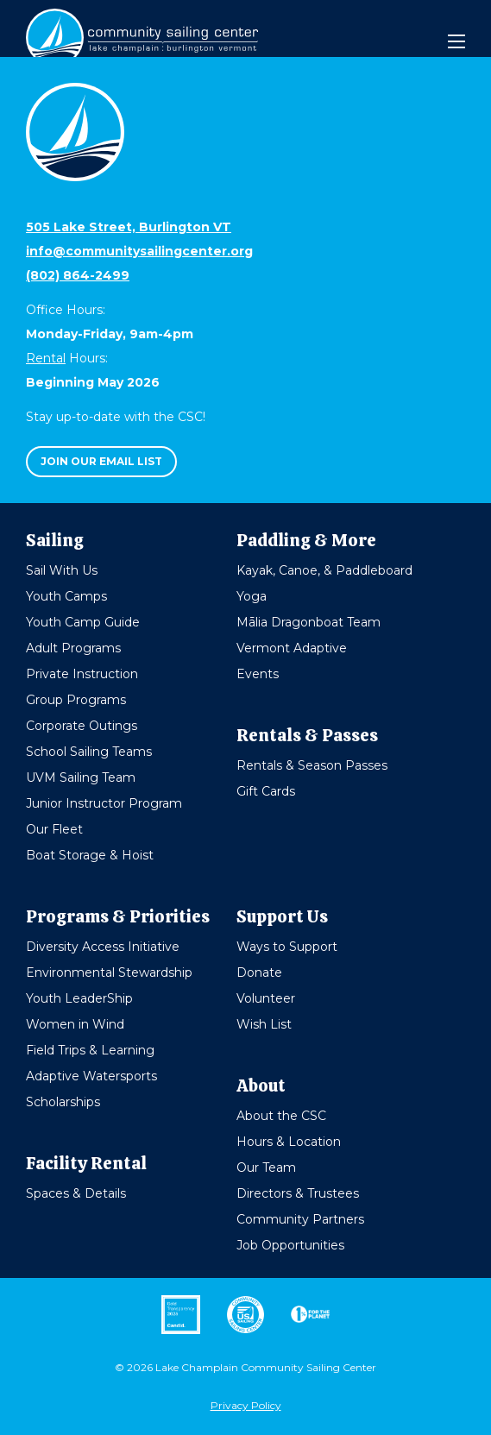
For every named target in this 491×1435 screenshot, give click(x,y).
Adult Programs (73, 648)
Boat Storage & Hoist (90, 855)
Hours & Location (288, 1141)
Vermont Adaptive (291, 648)
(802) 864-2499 (77, 275)
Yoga (251, 596)
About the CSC (281, 1115)
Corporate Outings (81, 725)
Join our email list (101, 461)
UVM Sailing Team (80, 777)
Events (257, 674)
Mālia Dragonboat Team (308, 622)
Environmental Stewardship (109, 972)
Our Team (266, 1167)
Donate (259, 972)
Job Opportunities (290, 1245)
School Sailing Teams (89, 751)
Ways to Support (286, 946)
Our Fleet (54, 829)
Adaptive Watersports (91, 1076)
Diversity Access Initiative (102, 946)
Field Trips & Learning (90, 1050)
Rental (46, 358)
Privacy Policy (246, 1405)
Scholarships (63, 1102)
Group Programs (76, 700)
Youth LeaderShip (79, 998)
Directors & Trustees (297, 1193)
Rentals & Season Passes (311, 765)
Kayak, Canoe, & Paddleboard (324, 570)
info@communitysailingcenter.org (139, 251)
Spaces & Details (76, 1193)
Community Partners (300, 1219)
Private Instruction (82, 674)
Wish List (264, 1024)
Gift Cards (265, 791)
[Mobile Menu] (456, 41)
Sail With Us (62, 570)
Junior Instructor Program (104, 803)
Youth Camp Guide (83, 622)
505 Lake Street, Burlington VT (128, 227)
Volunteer (265, 998)
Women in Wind (75, 1024)
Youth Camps (66, 596)
